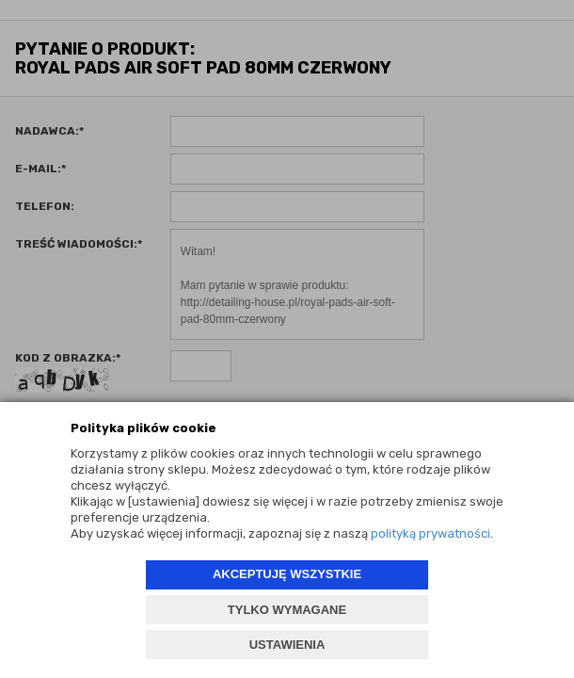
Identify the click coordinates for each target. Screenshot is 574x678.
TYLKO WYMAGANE (287, 610)
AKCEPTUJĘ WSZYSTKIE (287, 574)
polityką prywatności (430, 533)
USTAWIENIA (287, 645)
